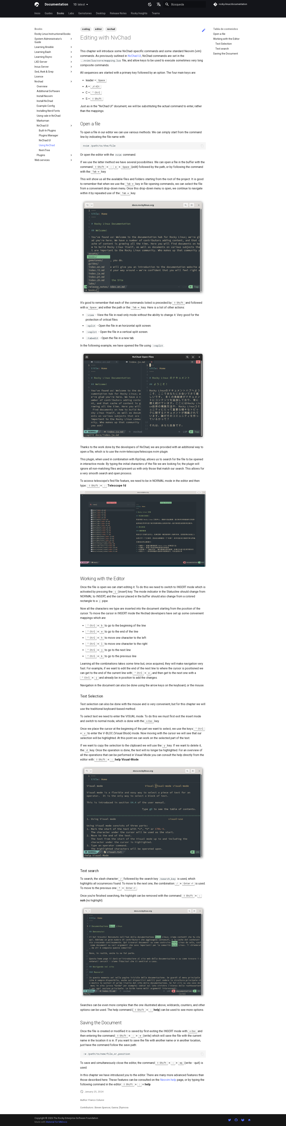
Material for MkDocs (56, 1122)
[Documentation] (36, 4)
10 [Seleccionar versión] (79, 4)
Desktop (101, 13)
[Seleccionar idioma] (158, 4)
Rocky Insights (139, 13)
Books (60, 13)
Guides (49, 13)
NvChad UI (134, 56)
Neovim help (168, 1080)
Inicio (37, 13)
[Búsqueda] (184, 4)
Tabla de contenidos (225, 29)
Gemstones (85, 13)
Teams (156, 13)
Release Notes (118, 13)
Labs (71, 13)
